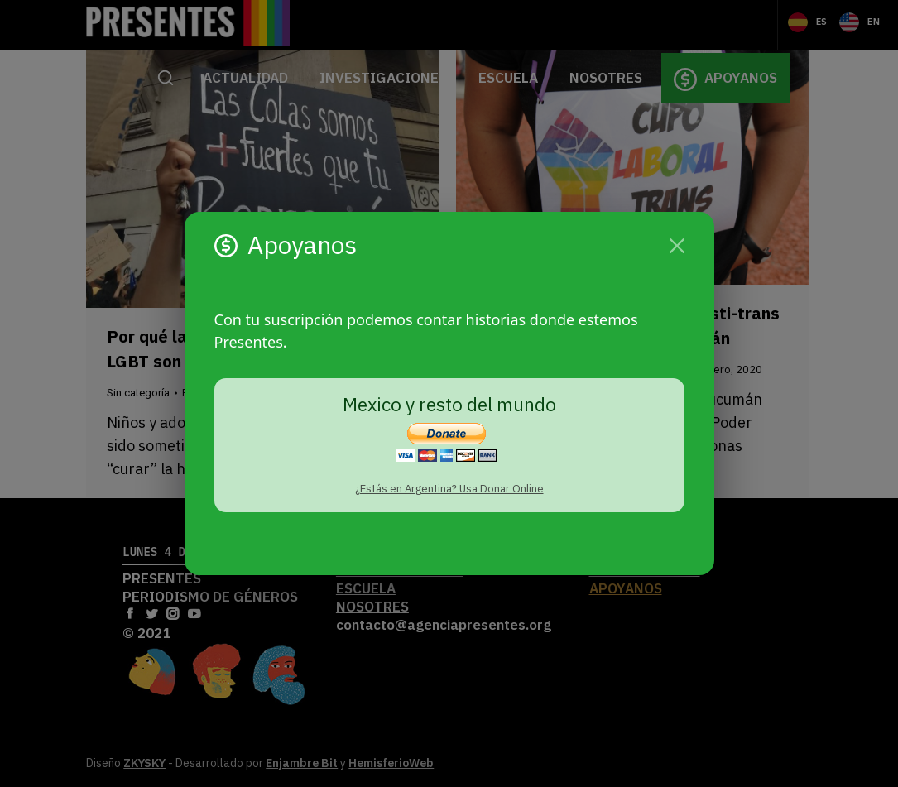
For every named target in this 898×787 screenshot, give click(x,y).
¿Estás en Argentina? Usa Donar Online (449, 489)
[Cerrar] (677, 246)
